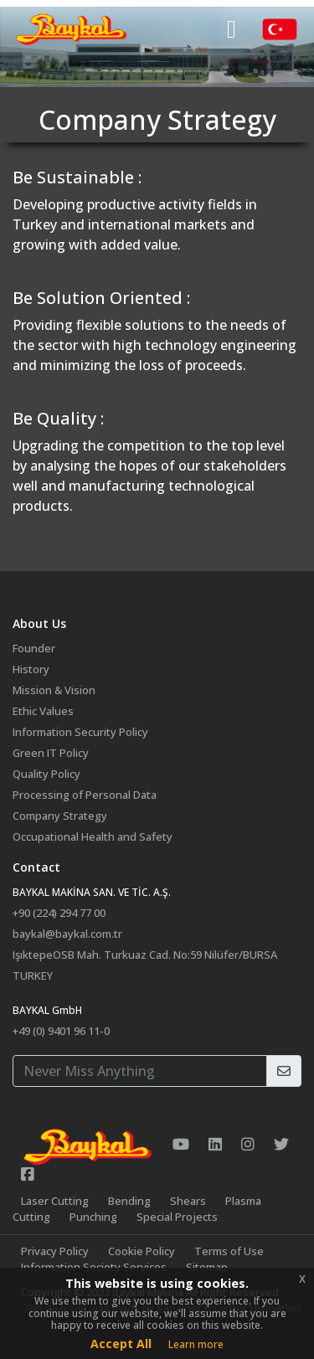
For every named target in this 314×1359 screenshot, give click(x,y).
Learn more (196, 1344)
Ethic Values (43, 710)
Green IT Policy (51, 752)
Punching (93, 1216)
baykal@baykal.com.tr (67, 933)
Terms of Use (229, 1251)
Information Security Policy (80, 731)
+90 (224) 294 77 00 (59, 912)
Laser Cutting (55, 1200)
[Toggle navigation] (231, 29)
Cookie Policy (141, 1251)
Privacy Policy (55, 1251)
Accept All (121, 1343)
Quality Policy (46, 773)
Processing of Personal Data (85, 794)
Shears (188, 1200)
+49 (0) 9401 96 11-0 (61, 1030)
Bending (129, 1200)
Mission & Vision (54, 690)
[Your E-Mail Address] (140, 1071)
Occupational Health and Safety (92, 836)
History (31, 669)
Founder (34, 648)
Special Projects (177, 1216)
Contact (36, 867)
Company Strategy (60, 815)
